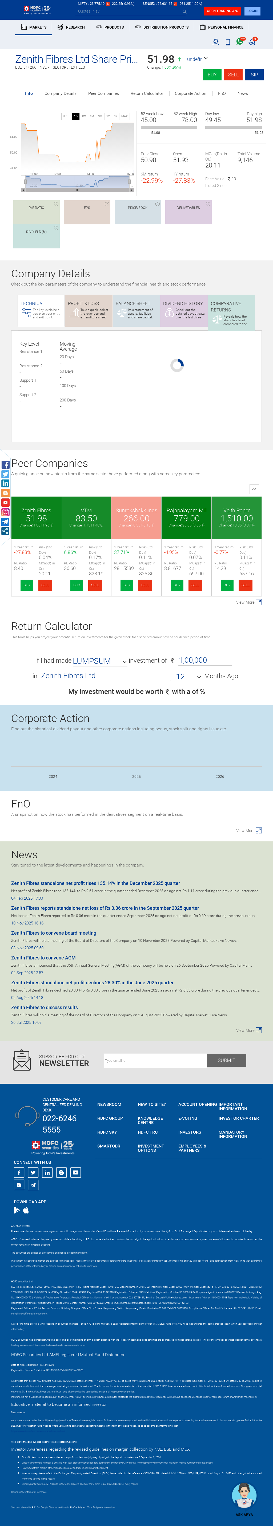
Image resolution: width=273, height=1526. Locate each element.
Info (29, 93)
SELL (45, 585)
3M (100, 116)
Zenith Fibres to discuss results (44, 1007)
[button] (197, 59)
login (252, 11)
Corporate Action (190, 93)
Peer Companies (103, 93)
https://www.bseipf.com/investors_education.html (38, 1431)
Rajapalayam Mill (187, 510)
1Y (108, 116)
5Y (115, 116)
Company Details (61, 93)
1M (92, 116)
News (243, 93)
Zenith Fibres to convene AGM (43, 958)
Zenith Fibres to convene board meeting (53, 933)
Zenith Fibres (36, 510)
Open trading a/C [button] (222, 11)
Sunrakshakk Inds (136, 510)
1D (76, 116)
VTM (86, 510)
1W (84, 116)
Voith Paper (236, 510)
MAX (124, 116)
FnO (222, 93)
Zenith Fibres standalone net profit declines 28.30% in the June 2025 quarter (92, 982)
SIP (254, 74)
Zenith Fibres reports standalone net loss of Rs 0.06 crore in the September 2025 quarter (105, 908)
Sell (233, 74)
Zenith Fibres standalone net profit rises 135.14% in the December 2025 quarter (95, 883)
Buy (212, 74)
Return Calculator (147, 93)
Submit (226, 1060)
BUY (26, 585)
